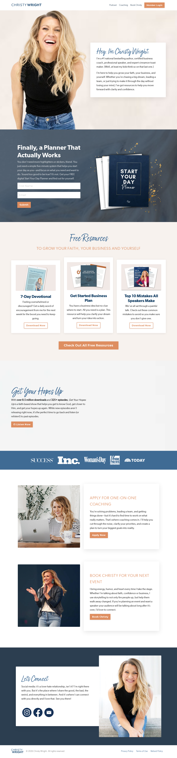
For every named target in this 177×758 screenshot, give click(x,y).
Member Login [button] (154, 5)
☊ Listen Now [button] (22, 425)
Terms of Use (142, 752)
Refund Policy (157, 752)
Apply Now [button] (99, 535)
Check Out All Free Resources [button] (88, 346)
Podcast (113, 5)
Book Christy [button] (100, 617)
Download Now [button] (35, 325)
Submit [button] (24, 204)
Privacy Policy (127, 752)
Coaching (123, 5)
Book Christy (136, 5)
